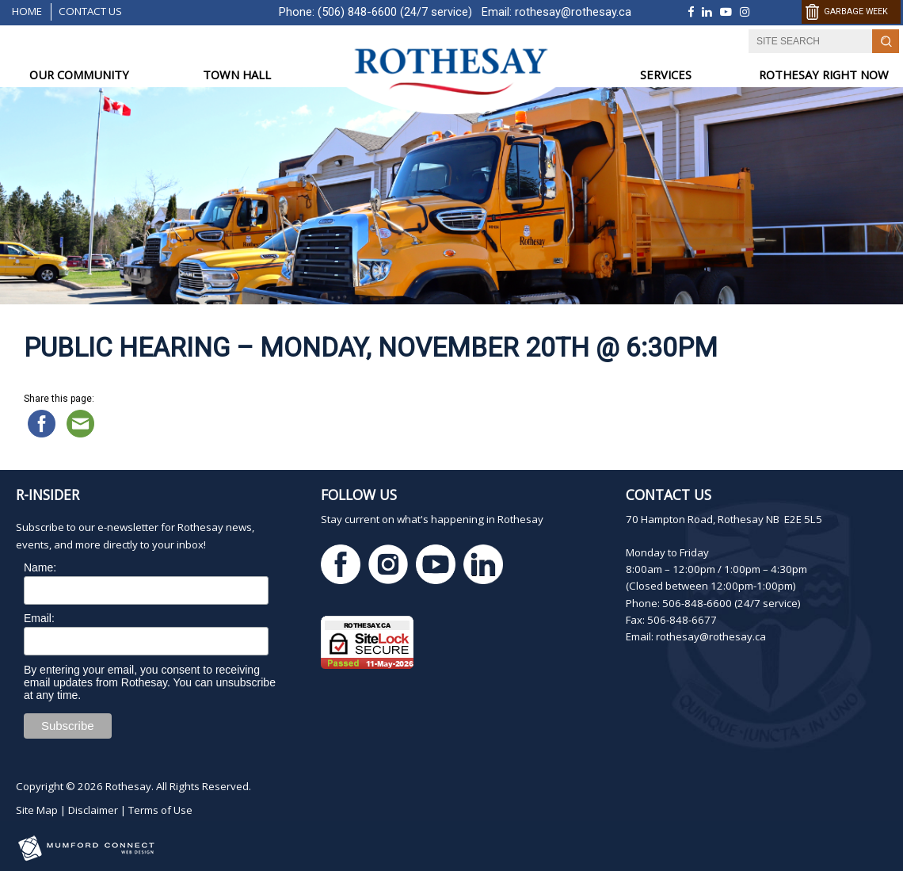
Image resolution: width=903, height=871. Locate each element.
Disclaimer (93, 810)
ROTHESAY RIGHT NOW (824, 74)
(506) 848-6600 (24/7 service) (395, 12)
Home (27, 11)
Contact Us (90, 11)
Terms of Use (160, 810)
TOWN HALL (237, 74)
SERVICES (666, 74)
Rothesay (128, 786)
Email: (39, 618)
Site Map (37, 810)
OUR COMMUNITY (79, 74)
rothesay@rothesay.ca (573, 12)
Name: (40, 567)
